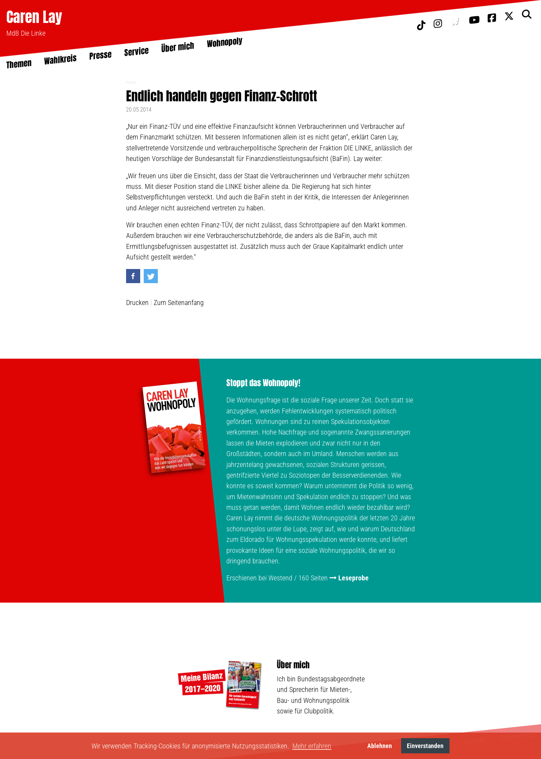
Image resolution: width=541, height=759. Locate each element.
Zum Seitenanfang (179, 302)
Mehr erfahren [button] (311, 746)
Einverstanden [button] (425, 745)
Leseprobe (353, 578)
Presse (131, 82)
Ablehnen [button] (379, 745)
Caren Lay (34, 17)
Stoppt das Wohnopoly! (263, 383)
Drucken (137, 302)
